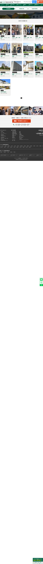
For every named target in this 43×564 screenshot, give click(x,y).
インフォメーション (3, 136)
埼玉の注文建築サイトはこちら (14, 155)
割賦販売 (20, 134)
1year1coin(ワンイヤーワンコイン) (23, 139)
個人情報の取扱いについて (4, 140)
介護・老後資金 (21, 135)
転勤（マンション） (22, 136)
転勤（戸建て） (21, 137)
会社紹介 (2, 131)
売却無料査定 (2, 137)
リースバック (14, 138)
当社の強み (7, 5)
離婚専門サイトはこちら (32, 155)
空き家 (20, 133)
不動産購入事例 (21, 8)
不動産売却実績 (14, 131)
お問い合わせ (2, 139)
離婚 (20, 132)
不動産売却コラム (36, 5)
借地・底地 (13, 140)
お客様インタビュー (18, 5)
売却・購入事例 (12, 5)
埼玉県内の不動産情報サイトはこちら (5, 155)
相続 (20, 131)
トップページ (2, 5)
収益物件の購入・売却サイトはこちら (23, 155)
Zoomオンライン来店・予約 (4, 138)
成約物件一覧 (25, 5)
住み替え (13, 136)
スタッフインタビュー (4, 133)
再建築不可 (13, 137)
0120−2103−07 (22, 125)
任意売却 (20, 138)
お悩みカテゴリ (30, 5)
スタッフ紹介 (2, 132)
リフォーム (13, 139)
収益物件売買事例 (34, 8)
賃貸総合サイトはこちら (39, 155)
